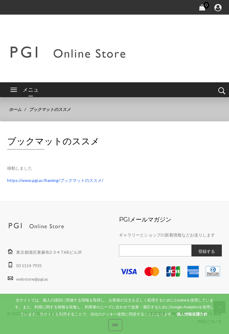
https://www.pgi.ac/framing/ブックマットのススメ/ (55, 180)
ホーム (15, 109)
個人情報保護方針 (192, 319)
